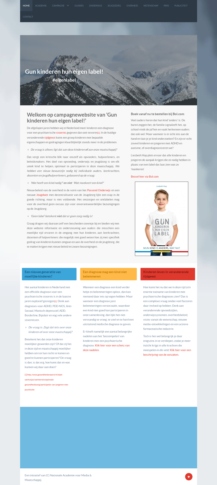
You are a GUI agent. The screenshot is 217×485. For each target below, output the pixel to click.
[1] (99, 133)
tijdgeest (49, 137)
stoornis (61, 132)
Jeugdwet (42, 194)
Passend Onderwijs (99, 190)
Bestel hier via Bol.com (145, 176)
